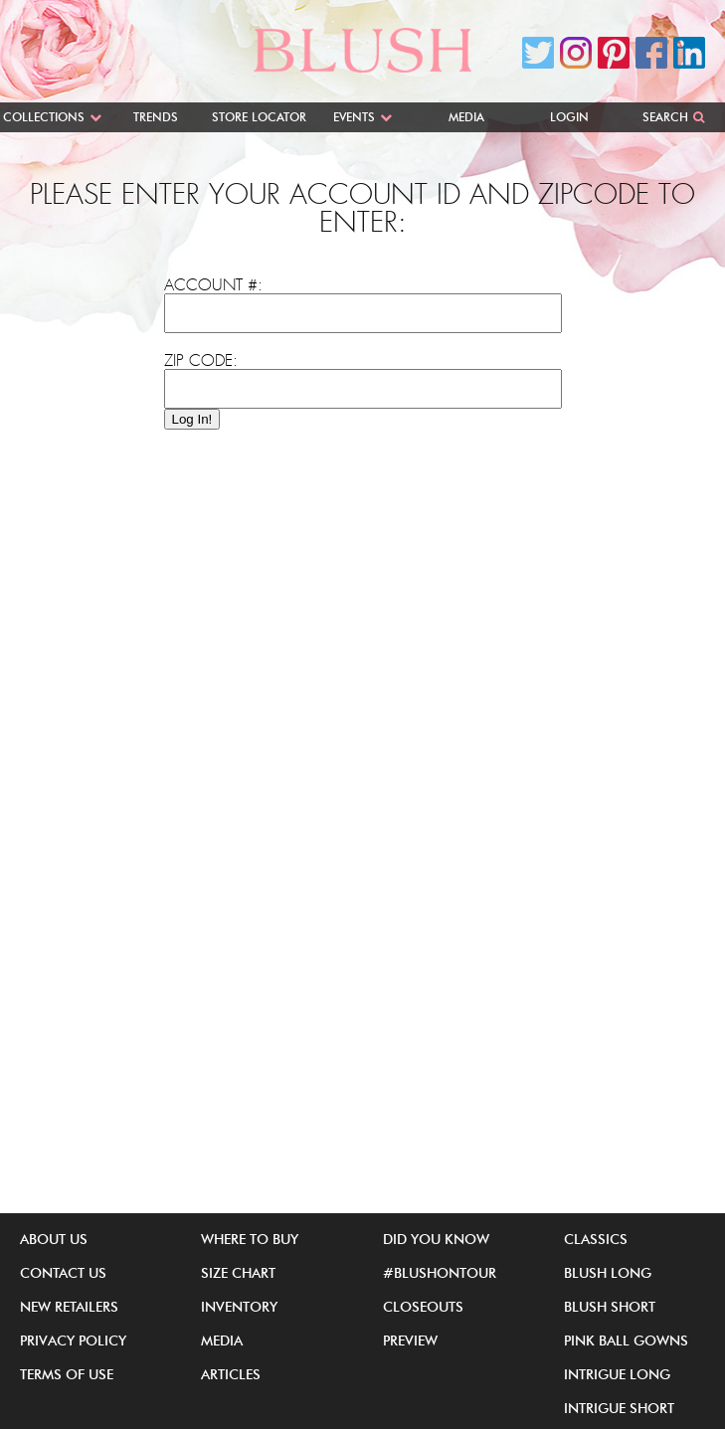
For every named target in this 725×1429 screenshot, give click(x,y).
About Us (54, 1239)
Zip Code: (201, 361)
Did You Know (436, 1239)
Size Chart (238, 1273)
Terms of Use (66, 1374)
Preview (410, 1340)
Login (569, 116)
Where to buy (249, 1239)
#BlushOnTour (439, 1273)
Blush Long (607, 1273)
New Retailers (69, 1307)
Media (466, 116)
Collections (44, 116)
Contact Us (63, 1273)
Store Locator (259, 116)
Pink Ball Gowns (626, 1340)
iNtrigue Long (617, 1374)
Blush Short (609, 1307)
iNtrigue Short (619, 1408)
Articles (231, 1374)
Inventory (239, 1307)
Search (665, 116)
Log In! (192, 419)
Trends (155, 116)
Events (354, 116)
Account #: (213, 285)
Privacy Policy (73, 1340)
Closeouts (423, 1307)
